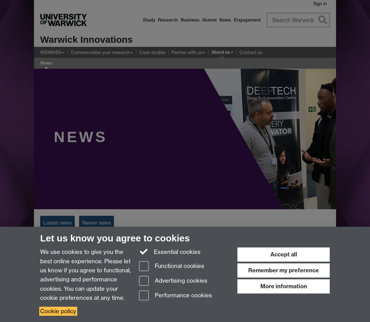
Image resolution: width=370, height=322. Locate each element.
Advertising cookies (173, 281)
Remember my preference (283, 270)
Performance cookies (175, 296)
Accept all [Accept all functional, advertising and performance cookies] (283, 254)
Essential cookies (170, 251)
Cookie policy (58, 311)
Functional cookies (171, 266)
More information (283, 286)
